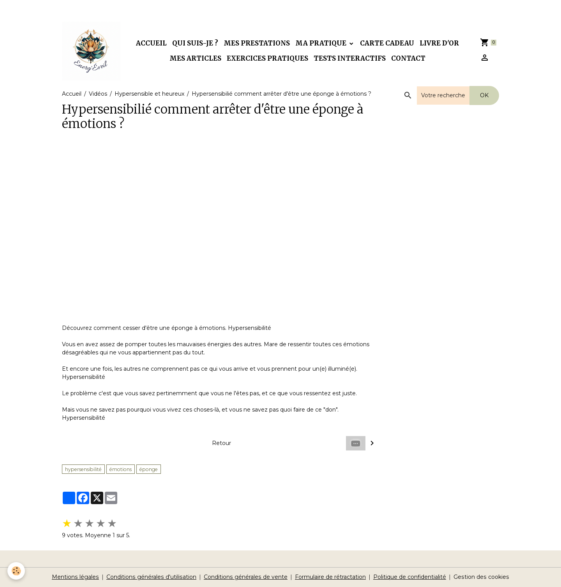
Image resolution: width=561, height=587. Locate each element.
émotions (120, 469)
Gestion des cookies (480, 576)
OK (484, 95)
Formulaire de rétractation (329, 576)
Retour (221, 443)
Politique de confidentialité (409, 576)
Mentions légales (77, 576)
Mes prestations (257, 43)
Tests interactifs (350, 58)
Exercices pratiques (267, 58)
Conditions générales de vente (245, 576)
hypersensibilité (83, 469)
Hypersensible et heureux (149, 93)
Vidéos (98, 93)
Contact (408, 58)
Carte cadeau (387, 43)
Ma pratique (321, 43)
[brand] (91, 51)
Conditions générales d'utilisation (152, 576)
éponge (148, 469)
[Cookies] (16, 571)
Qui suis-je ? (195, 43)
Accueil (151, 43)
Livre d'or (439, 43)
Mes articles (195, 58)
